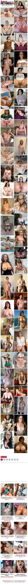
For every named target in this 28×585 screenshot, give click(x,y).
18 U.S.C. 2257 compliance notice (18, 581)
